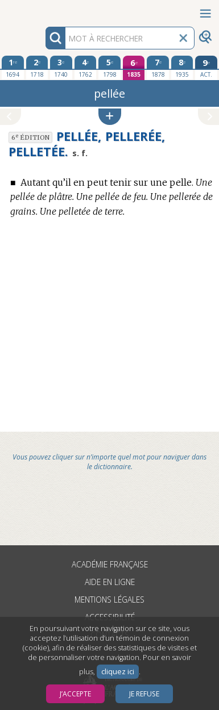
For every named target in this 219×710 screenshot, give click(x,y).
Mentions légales (109, 599)
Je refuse (144, 694)
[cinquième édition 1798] (109, 68)
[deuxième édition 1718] (37, 68)
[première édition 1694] (13, 68)
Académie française (110, 564)
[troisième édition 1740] (61, 68)
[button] (109, 116)
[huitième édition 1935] (182, 68)
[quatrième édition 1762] (86, 68)
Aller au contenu (44, 10)
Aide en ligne (110, 582)
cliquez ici (117, 671)
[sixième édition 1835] (134, 68)
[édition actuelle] (206, 68)
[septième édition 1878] (158, 68)
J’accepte (75, 694)
